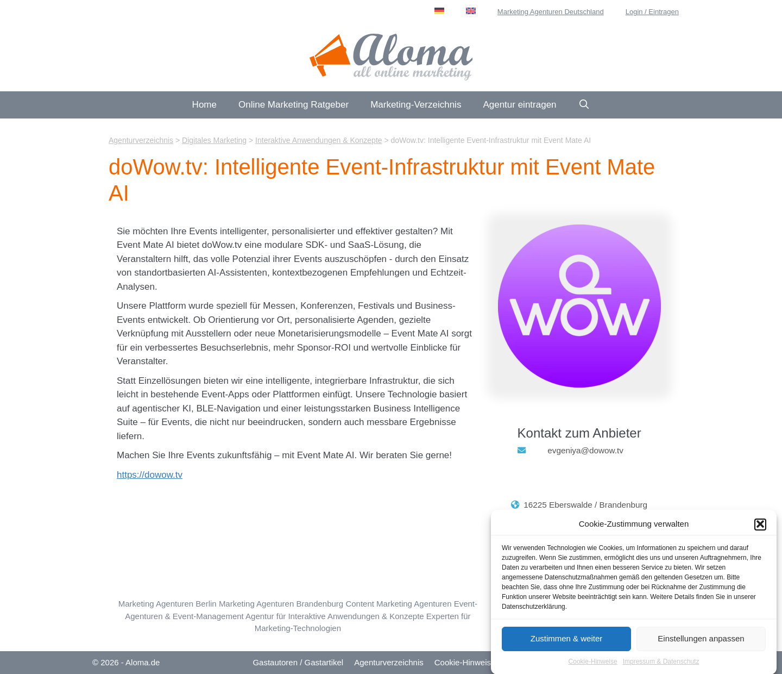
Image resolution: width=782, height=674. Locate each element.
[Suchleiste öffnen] (584, 104)
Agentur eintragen (519, 104)
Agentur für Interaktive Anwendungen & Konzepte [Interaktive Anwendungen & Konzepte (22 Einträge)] (334, 616)
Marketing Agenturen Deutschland (550, 12)
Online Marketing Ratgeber (293, 104)
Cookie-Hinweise (593, 664)
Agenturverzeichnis (389, 662)
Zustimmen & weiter (567, 641)
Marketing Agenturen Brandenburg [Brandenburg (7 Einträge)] (281, 603)
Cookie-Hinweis (462, 662)
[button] (760, 527)
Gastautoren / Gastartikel (298, 662)
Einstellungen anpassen (701, 641)
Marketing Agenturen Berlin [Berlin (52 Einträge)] (167, 603)
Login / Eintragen (652, 12)
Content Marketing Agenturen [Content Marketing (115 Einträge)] (398, 603)
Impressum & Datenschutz (661, 664)
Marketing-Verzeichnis (415, 104)
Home (204, 104)
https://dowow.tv (149, 475)
